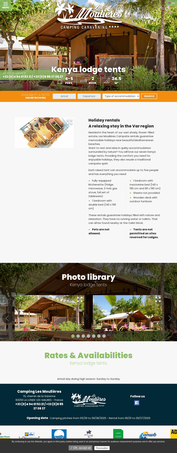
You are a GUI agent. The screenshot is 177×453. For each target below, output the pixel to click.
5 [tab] (93, 336)
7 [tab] (104, 336)
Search (149, 96)
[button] (5, 5)
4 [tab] (88, 336)
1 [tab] (73, 336)
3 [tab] (83, 336)
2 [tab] (78, 336)
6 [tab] (99, 336)
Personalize (102, 448)
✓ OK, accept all (80, 447)
